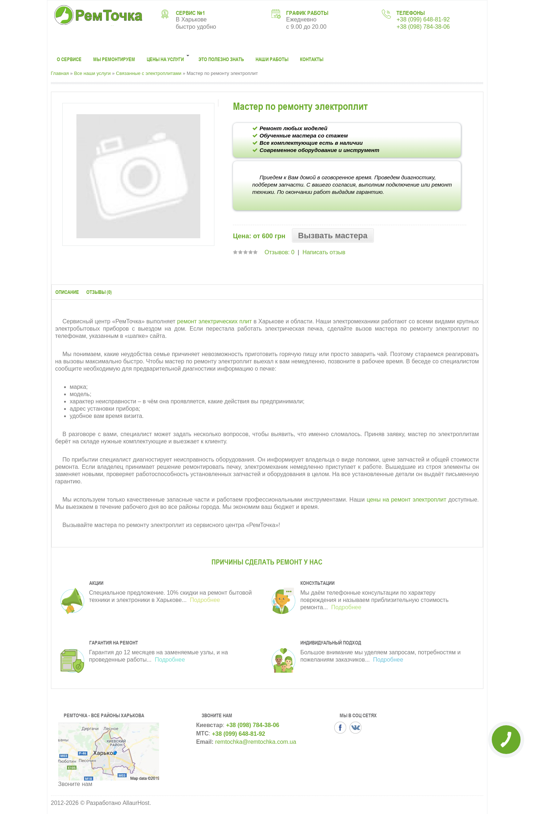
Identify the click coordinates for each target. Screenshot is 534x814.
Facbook (340, 728)
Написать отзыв (323, 252)
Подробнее (204, 600)
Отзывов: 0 (279, 252)
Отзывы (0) (99, 292)
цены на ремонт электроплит (406, 499)
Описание (67, 292)
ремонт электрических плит (214, 321)
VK (355, 728)
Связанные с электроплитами (149, 73)
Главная (60, 73)
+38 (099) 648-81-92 (423, 19)
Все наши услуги (92, 73)
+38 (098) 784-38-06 (423, 27)
